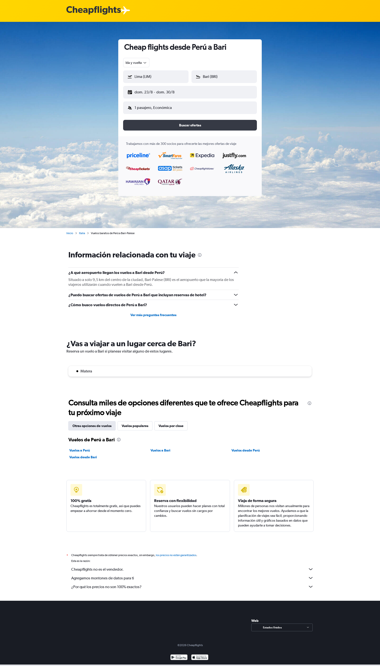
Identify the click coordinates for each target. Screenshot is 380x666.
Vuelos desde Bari (83, 453)
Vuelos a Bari (160, 446)
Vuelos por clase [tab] (170, 422)
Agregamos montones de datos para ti (192, 574)
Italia (82, 229)
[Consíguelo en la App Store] (200, 654)
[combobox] (136, 62)
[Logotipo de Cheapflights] (93, 10)
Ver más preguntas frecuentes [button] (153, 311)
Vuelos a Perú (79, 446)
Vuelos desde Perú (245, 446)
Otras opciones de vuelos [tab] (91, 422)
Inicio (69, 229)
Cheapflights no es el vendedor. (192, 565)
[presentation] (200, 251)
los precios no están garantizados (176, 551)
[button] (153, 91)
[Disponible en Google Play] (179, 654)
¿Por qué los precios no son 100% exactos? (192, 583)
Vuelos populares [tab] (135, 422)
